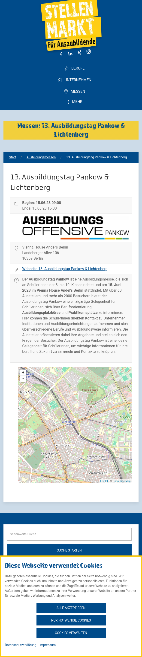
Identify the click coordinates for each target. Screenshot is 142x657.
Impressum (47, 645)
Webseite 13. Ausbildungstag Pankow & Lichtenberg (65, 269)
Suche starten (69, 550)
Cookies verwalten (71, 633)
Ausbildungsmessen (41, 157)
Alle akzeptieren (71, 608)
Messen (74, 91)
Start (12, 157)
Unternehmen (74, 80)
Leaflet (104, 481)
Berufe (74, 68)
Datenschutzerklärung (20, 645)
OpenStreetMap (121, 481)
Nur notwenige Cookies (71, 620)
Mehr (74, 101)
